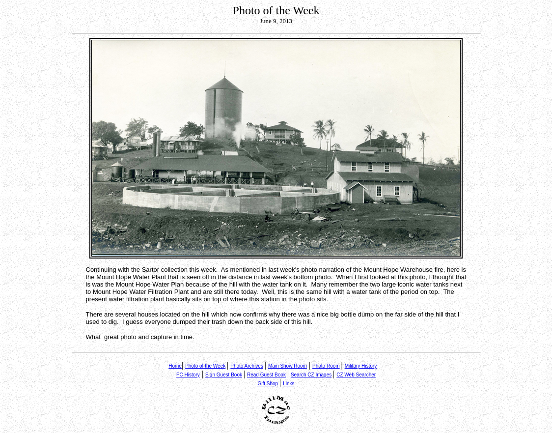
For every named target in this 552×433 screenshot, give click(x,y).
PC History (188, 374)
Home (175, 366)
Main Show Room (287, 366)
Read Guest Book (266, 374)
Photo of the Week (205, 366)
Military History (361, 366)
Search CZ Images (311, 374)
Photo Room (326, 366)
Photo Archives (246, 366)
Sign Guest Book (223, 374)
